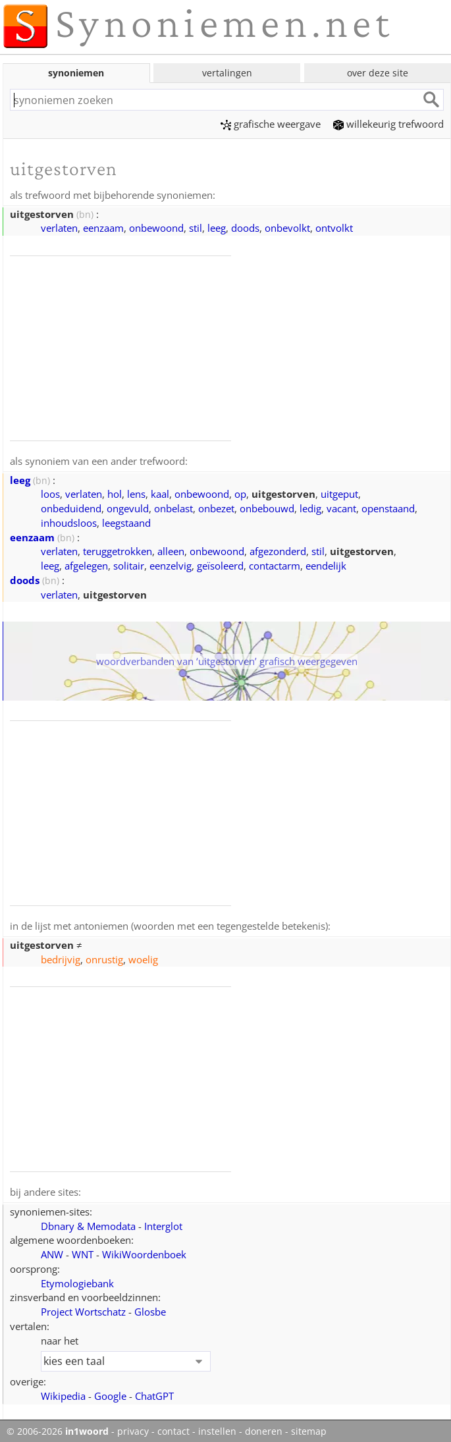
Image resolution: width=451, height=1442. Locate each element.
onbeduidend (71, 507)
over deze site (377, 73)
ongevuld (128, 507)
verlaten (59, 227)
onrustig (104, 957)
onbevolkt (287, 227)
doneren (263, 1429)
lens (136, 492)
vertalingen (227, 73)
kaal (160, 492)
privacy (133, 1429)
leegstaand (126, 521)
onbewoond (156, 227)
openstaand (388, 507)
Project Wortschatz (83, 1309)
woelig (143, 957)
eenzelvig (170, 564)
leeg (216, 227)
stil (195, 227)
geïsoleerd (220, 564)
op (240, 492)
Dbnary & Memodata (88, 1223)
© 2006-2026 (58, 1429)
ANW (52, 1251)
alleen (170, 549)
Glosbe (150, 1309)
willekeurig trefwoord (388, 123)
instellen (217, 1429)
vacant (341, 507)
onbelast (173, 507)
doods (245, 227)
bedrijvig (60, 957)
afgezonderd (278, 549)
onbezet (216, 507)
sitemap (309, 1429)
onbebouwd (267, 507)
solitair (128, 564)
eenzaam (103, 227)
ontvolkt (334, 227)
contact (173, 1429)
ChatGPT (154, 1393)
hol (114, 492)
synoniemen (76, 73)
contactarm (274, 564)
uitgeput (339, 492)
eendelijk (325, 564)
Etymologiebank (77, 1280)
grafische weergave (271, 123)
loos (50, 492)
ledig (310, 507)
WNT (82, 1251)
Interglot (163, 1223)
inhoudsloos (69, 521)
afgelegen (86, 564)
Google (110, 1393)
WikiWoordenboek (144, 1251)
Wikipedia (63, 1393)
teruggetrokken (117, 549)
